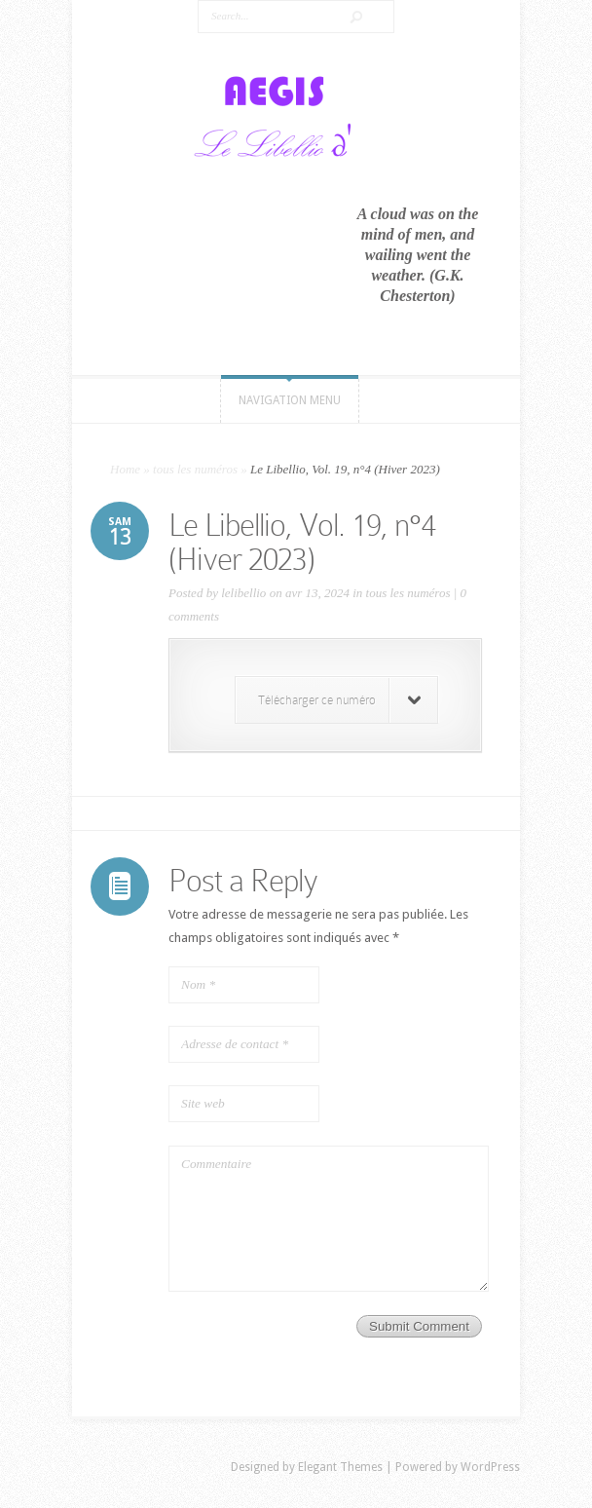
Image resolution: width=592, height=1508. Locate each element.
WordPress (490, 1467)
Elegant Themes (340, 1467)
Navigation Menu (290, 400)
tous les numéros (195, 469)
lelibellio (243, 592)
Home (125, 469)
